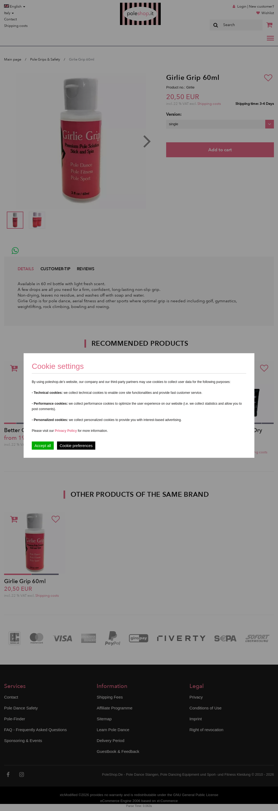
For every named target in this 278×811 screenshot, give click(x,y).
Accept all (42, 446)
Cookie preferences (76, 446)
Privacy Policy (66, 431)
